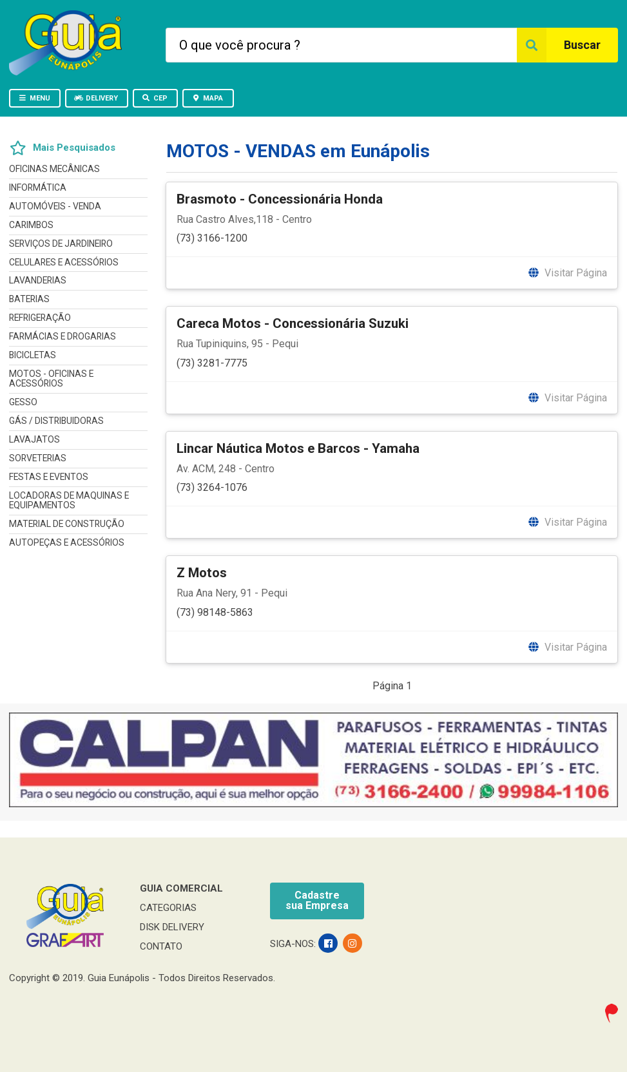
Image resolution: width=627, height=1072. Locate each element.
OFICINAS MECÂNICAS (54, 169)
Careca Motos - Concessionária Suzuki (293, 323)
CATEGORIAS (168, 908)
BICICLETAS (32, 355)
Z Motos (202, 572)
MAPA (207, 98)
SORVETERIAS (37, 458)
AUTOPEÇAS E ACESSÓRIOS (66, 542)
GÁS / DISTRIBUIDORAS (56, 421)
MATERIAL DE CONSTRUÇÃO (66, 524)
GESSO (23, 402)
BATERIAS (29, 299)
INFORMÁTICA (37, 187)
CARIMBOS (31, 225)
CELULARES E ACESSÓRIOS (64, 262)
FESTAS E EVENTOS (48, 477)
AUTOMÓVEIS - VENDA (55, 206)
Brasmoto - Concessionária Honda (280, 199)
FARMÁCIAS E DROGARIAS (62, 336)
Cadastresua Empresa (317, 900)
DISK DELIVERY (172, 927)
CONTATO (161, 946)
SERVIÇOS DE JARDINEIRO (61, 243)
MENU (34, 98)
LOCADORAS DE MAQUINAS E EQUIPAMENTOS (69, 500)
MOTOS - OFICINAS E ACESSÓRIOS (51, 378)
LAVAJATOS (34, 439)
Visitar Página (567, 273)
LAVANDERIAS (37, 280)
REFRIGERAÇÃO (40, 317)
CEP (155, 98)
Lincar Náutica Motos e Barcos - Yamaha (298, 448)
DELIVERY (96, 98)
